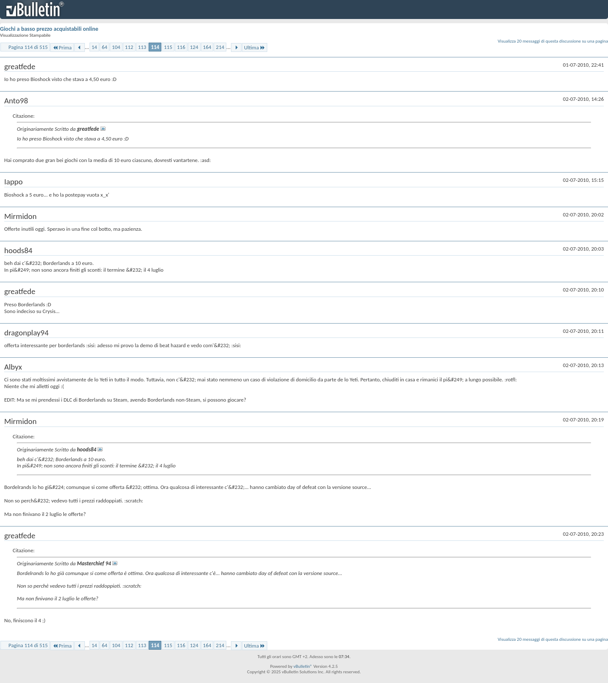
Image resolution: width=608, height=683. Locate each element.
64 (104, 47)
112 (129, 47)
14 (94, 47)
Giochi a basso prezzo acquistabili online (49, 28)
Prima (62, 47)
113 (142, 47)
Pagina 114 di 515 (28, 47)
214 (220, 47)
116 (181, 47)
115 (168, 47)
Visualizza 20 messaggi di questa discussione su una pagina (553, 41)
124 (194, 47)
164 (207, 47)
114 (155, 47)
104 (116, 47)
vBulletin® (302, 666)
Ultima (254, 47)
